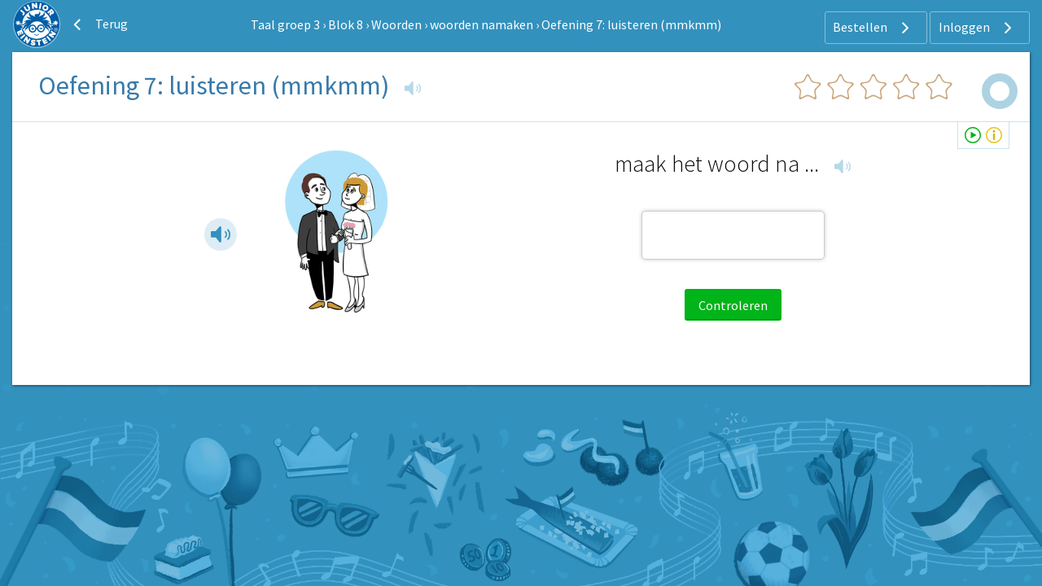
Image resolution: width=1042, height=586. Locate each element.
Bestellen (873, 28)
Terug (98, 24)
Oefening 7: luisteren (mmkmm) (631, 24)
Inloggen (977, 28)
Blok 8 (345, 24)
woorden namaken (481, 24)
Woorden (396, 24)
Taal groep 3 (285, 24)
